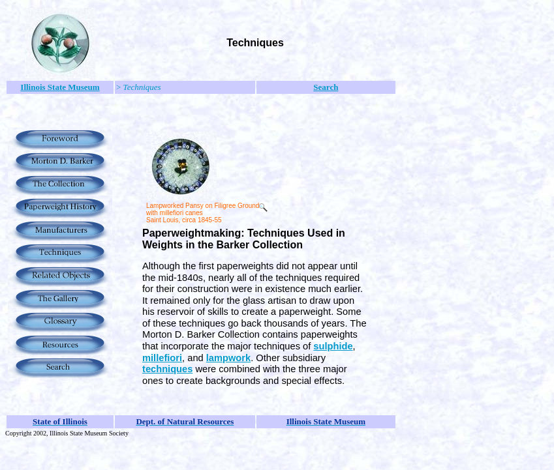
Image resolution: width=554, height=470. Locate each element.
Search (325, 87)
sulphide (332, 346)
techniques (167, 369)
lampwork (228, 358)
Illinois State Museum (59, 87)
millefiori (162, 358)
